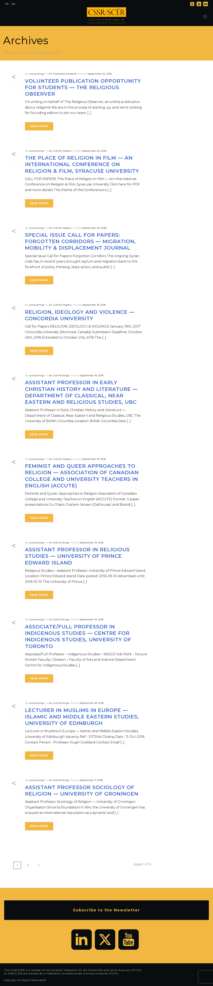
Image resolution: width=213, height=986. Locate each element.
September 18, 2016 (92, 702)
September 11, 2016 (91, 780)
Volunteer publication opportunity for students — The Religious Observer (83, 87)
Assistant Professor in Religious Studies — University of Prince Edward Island (77, 556)
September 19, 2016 (94, 304)
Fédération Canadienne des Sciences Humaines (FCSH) (82, 973)
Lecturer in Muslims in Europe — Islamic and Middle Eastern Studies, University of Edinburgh (82, 716)
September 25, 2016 (100, 73)
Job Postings (61, 375)
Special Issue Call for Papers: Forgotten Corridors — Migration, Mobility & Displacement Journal (80, 241)
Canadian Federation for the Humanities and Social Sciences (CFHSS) (96, 970)
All (50, 73)
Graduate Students (65, 73)
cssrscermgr (37, 73)
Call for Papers (62, 150)
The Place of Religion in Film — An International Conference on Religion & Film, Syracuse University (82, 164)
